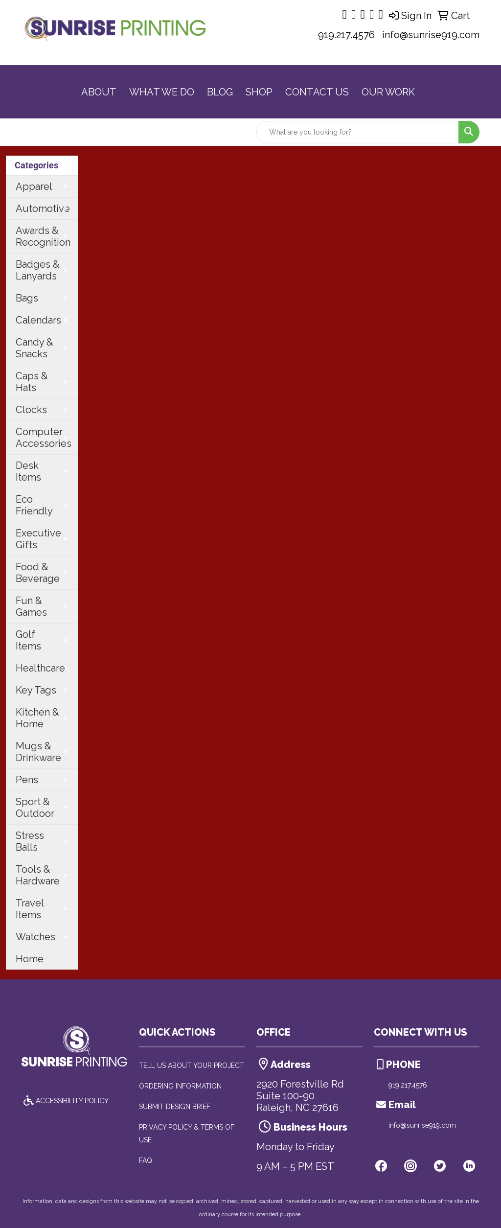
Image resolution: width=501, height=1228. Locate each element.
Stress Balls (30, 841)
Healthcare (40, 668)
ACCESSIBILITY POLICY (65, 1101)
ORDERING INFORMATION (180, 1086)
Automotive (43, 208)
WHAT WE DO (161, 92)
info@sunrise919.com (430, 35)
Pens (27, 780)
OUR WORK (388, 92)
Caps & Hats (32, 382)
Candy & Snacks (34, 348)
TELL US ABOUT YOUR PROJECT (191, 1065)
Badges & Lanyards (38, 270)
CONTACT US (317, 92)
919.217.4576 (346, 35)
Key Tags (36, 690)
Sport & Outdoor (35, 807)
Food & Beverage (38, 572)
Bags (27, 298)
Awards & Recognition (43, 236)
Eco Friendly (34, 505)
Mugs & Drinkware (38, 752)
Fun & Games (31, 606)
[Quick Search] (357, 132)
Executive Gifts (38, 539)
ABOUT (98, 92)
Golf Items (28, 640)
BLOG (220, 92)
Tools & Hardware (38, 875)
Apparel (34, 186)
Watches (35, 937)
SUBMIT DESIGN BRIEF (174, 1107)
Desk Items (28, 471)
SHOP (259, 92)
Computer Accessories (43, 437)
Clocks (31, 410)
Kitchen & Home (37, 718)
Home (30, 959)
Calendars (38, 320)
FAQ (145, 1160)
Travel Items (30, 909)
